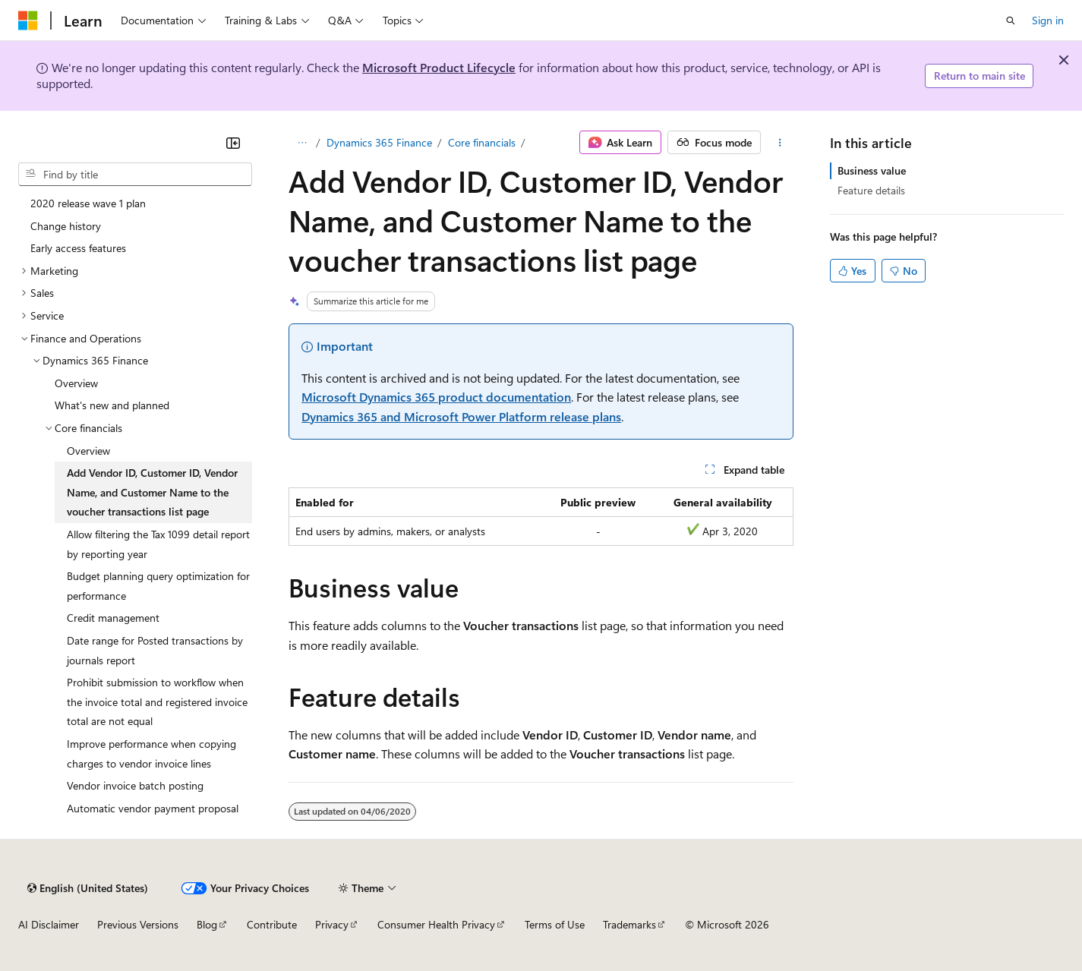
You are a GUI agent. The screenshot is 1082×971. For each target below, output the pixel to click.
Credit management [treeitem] (113, 617)
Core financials (482, 142)
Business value (872, 170)
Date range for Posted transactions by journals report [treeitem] (155, 650)
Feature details (871, 190)
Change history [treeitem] (65, 226)
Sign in (1048, 20)
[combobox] (135, 174)
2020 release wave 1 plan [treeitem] (88, 203)
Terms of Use (555, 924)
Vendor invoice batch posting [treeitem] (135, 785)
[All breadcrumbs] (302, 143)
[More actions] (780, 143)
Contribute (272, 924)
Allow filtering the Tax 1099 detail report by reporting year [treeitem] (158, 544)
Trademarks (629, 924)
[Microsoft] (28, 20)
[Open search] (1010, 20)
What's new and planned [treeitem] (112, 405)
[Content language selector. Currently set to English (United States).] (87, 888)
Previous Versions (137, 924)
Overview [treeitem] (76, 383)
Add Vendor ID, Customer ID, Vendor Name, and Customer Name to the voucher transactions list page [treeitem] (152, 492)
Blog (207, 924)
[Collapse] (233, 142)
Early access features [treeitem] (78, 248)
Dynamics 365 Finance (379, 142)
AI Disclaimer (48, 924)
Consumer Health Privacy (436, 924)
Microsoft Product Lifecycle (439, 67)
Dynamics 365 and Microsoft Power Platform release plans (461, 416)
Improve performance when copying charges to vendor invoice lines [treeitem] (151, 753)
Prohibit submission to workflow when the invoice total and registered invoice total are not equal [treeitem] (157, 701)
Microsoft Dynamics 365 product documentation (436, 397)
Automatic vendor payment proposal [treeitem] (152, 808)
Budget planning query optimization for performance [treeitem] (158, 586)
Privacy (332, 924)
